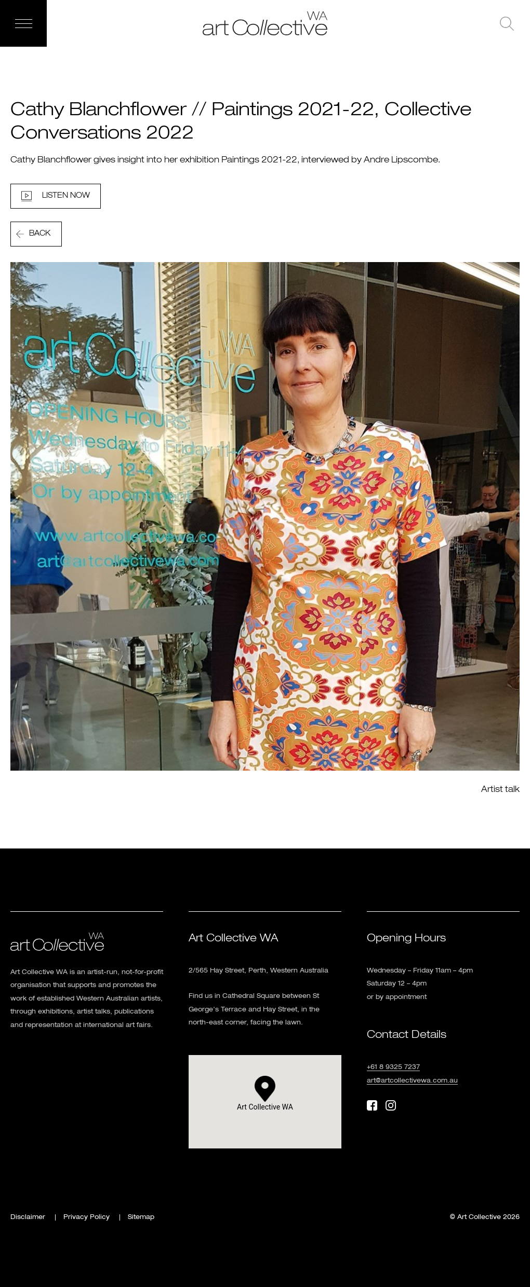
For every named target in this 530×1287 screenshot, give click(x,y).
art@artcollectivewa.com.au (412, 1081)
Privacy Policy (86, 1217)
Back (39, 233)
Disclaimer (27, 1217)
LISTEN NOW (66, 195)
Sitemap (141, 1217)
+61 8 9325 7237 (393, 1067)
